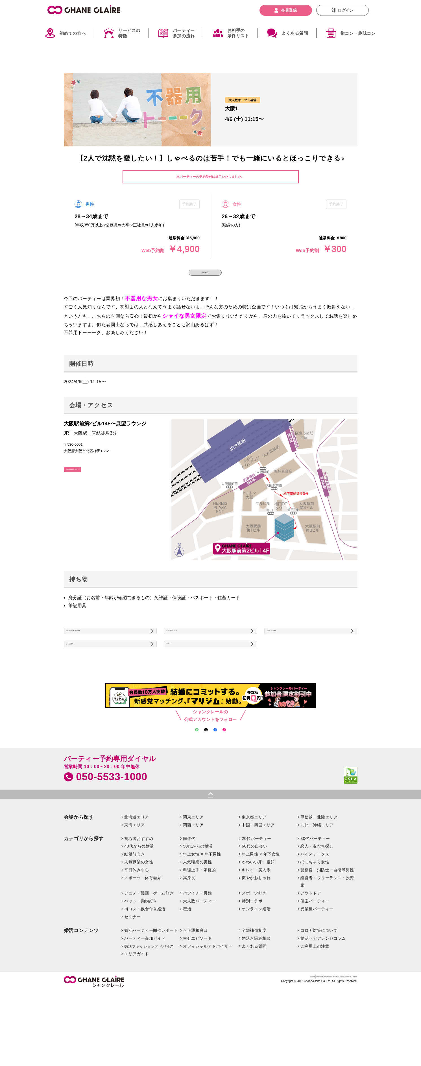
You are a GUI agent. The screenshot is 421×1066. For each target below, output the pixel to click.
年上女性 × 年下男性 (202, 903)
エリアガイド (136, 1002)
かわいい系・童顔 (258, 911)
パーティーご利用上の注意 (96, 648)
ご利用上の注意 (314, 995)
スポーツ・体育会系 (142, 926)
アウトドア (310, 942)
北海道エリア (136, 865)
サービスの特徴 (129, 33)
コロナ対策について (318, 979)
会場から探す (79, 865)
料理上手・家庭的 (199, 918)
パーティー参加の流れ (184, 33)
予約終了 (205, 278)
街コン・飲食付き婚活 (144, 957)
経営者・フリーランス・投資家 (327, 930)
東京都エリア (254, 865)
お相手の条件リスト (238, 33)
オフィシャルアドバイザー (207, 995)
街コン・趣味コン (358, 33)
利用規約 (349, 1028)
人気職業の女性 (138, 911)
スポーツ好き (254, 942)
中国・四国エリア (258, 873)
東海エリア (134, 873)
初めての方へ (73, 33)
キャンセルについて (189, 648)
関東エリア (193, 865)
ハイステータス (314, 903)
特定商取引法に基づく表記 (273, 1028)
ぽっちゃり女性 (314, 911)
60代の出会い (254, 895)
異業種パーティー (316, 957)
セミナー (132, 965)
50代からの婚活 (198, 895)
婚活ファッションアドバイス (149, 995)
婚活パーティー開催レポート (151, 979)
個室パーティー (314, 950)
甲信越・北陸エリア (318, 865)
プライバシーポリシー (319, 1028)
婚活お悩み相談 (256, 987)
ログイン (346, 10)
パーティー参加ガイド (144, 987)
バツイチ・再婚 (197, 942)
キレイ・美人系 (256, 918)
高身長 (189, 926)
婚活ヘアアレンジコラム (323, 987)
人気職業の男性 (197, 911)
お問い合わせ (234, 1028)
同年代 (189, 887)
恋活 (187, 957)
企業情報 (211, 1028)
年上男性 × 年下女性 (261, 903)
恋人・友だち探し (316, 895)
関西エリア (193, 873)
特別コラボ (252, 950)
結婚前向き (134, 903)
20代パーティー (256, 887)
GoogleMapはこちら (89, 486)
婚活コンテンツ (81, 979)
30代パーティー (315, 887)
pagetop (210, 842)
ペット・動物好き (140, 950)
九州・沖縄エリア (316, 873)
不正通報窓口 (195, 979)
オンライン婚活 (256, 957)
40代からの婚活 (139, 895)
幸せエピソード (197, 987)
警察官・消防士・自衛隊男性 (327, 918)
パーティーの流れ (288, 648)
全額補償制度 (254, 979)
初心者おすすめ (138, 887)
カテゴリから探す (84, 887)
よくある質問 (295, 33)
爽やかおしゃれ (256, 926)
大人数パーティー (199, 950)
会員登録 (289, 10)
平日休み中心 (136, 918)
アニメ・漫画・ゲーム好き (149, 942)
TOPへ (177, 673)
